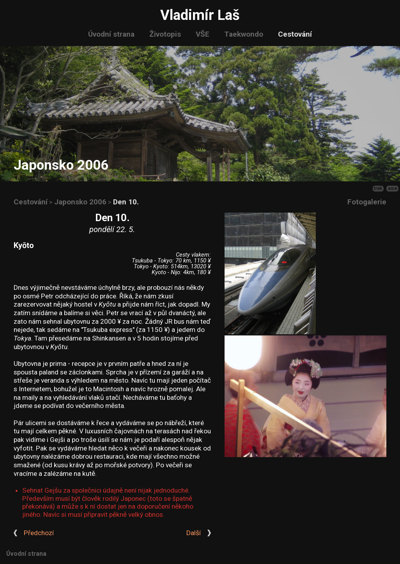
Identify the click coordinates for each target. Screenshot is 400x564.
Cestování (295, 34)
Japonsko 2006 (80, 201)
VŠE (202, 34)
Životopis (165, 34)
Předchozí (39, 533)
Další (193, 533)
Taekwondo (243, 34)
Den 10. (126, 201)
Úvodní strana (111, 34)
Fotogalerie (366, 201)
